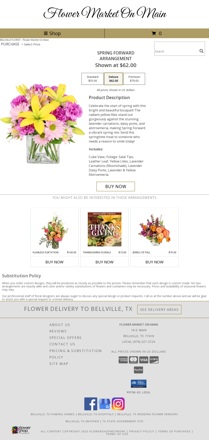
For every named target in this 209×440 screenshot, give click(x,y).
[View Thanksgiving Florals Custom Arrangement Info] (104, 229)
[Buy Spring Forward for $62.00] (115, 186)
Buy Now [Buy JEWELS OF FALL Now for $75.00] (154, 262)
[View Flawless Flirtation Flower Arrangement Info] (54, 229)
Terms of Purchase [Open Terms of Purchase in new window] (174, 431)
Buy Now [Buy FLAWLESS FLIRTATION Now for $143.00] (54, 262)
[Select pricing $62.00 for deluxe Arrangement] (113, 79)
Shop (52, 33)
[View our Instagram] (118, 409)
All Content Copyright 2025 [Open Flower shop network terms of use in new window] (64, 431)
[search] (201, 51)
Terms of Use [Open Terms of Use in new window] (117, 434)
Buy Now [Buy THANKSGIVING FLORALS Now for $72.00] (104, 262)
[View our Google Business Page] (104, 409)
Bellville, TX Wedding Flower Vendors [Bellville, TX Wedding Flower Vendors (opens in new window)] (147, 414)
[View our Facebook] (90, 409)
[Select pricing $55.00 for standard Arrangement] (92, 79)
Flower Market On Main (104, 14)
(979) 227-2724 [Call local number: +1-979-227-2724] (144, 341)
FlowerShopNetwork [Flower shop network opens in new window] (107, 431)
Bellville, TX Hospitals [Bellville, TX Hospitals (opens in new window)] (96, 414)
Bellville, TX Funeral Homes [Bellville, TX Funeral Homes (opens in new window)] (53, 414)
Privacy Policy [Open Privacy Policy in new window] (141, 431)
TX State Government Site (122, 421)
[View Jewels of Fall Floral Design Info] (154, 229)
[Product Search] (176, 51)
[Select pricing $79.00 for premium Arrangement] (134, 79)
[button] (138, 384)
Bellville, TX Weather (82, 421)
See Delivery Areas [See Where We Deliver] (159, 309)
